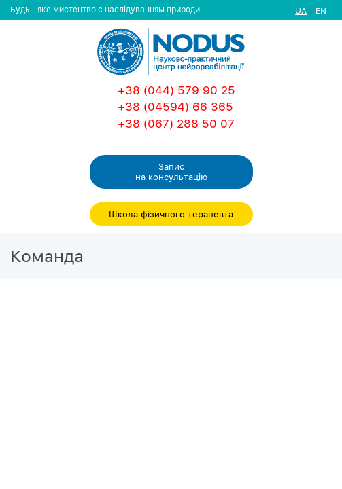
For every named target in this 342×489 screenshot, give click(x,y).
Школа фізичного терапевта (171, 214)
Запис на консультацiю (171, 171)
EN (320, 10)
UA (301, 10)
